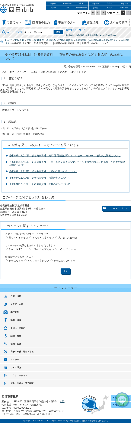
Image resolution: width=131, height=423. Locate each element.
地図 (62, 401)
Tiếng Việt (124, 3)
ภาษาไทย (124, 8)
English (53, 3)
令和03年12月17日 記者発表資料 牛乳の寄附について (39, 184)
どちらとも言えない (43, 237)
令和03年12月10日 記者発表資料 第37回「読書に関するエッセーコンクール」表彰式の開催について (65, 155)
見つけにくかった (67, 237)
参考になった (16, 260)
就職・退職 (15, 320)
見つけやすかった (18, 237)
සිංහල (109, 8)
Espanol (95, 3)
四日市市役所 (17, 8)
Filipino (53, 8)
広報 (29, 40)
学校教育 (14, 312)
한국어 (110, 3)
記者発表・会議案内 (45, 40)
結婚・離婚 (15, 336)
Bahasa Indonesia (81, 8)
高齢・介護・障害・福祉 (21, 351)
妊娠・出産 (15, 296)
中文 (81, 3)
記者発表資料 (65, 40)
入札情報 (80, 34)
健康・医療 (15, 344)
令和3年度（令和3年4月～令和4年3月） (97, 40)
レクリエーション (18, 375)
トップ (8, 40)
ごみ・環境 (15, 367)
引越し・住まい (17, 328)
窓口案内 (70, 34)
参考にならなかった (64, 260)
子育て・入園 (16, 304)
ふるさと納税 (92, 34)
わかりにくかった (67, 249)
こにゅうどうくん (108, 34)
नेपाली (67, 8)
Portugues (67, 3)
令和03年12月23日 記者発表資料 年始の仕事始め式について (43, 171)
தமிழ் (95, 8)
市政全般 (19, 40)
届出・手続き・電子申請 (21, 383)
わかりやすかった (18, 249)
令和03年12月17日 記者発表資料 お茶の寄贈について (39, 177)
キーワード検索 (12, 30)
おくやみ (14, 359)
